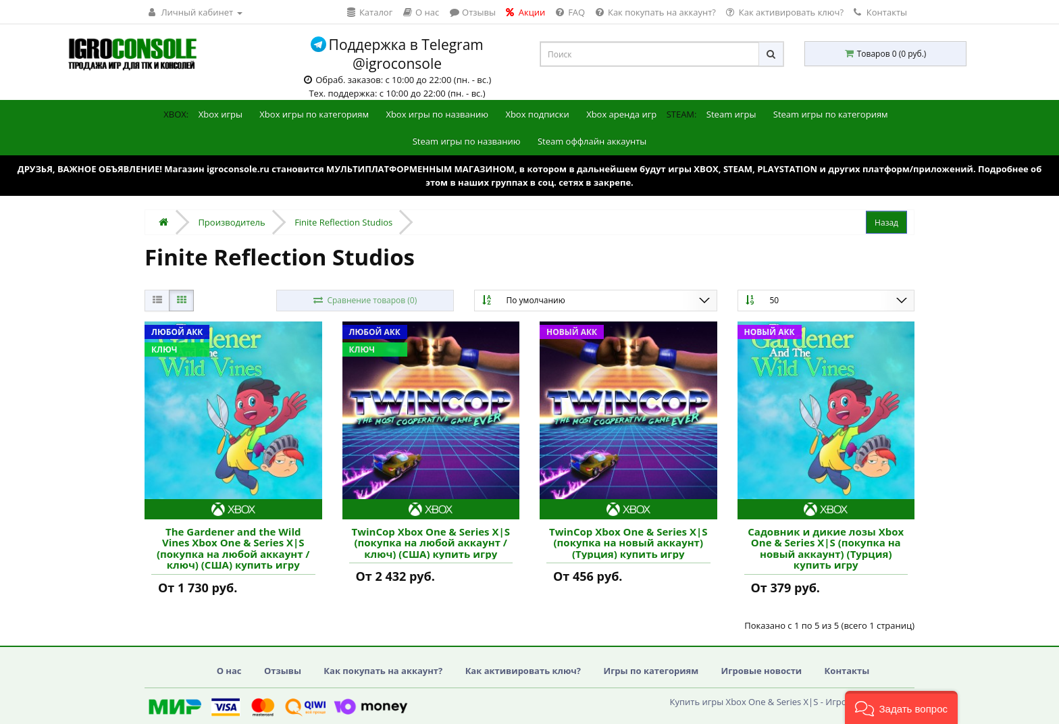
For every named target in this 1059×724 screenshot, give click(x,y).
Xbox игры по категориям (314, 114)
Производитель (231, 222)
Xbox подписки (537, 114)
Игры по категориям (650, 671)
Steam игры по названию (467, 141)
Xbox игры (220, 114)
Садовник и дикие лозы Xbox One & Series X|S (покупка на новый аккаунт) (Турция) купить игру (826, 548)
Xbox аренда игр (621, 114)
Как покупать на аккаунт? (383, 671)
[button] (901, 707)
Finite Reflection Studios (343, 222)
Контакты (880, 12)
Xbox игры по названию (437, 114)
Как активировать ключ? (523, 671)
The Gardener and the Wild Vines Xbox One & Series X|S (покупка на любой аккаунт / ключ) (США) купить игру (233, 548)
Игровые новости (761, 671)
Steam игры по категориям (830, 114)
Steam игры (731, 114)
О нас (229, 671)
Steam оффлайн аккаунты (592, 141)
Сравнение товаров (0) (365, 300)
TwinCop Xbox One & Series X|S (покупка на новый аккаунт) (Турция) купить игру (628, 543)
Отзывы (282, 671)
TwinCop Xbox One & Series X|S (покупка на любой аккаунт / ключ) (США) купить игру (430, 543)
